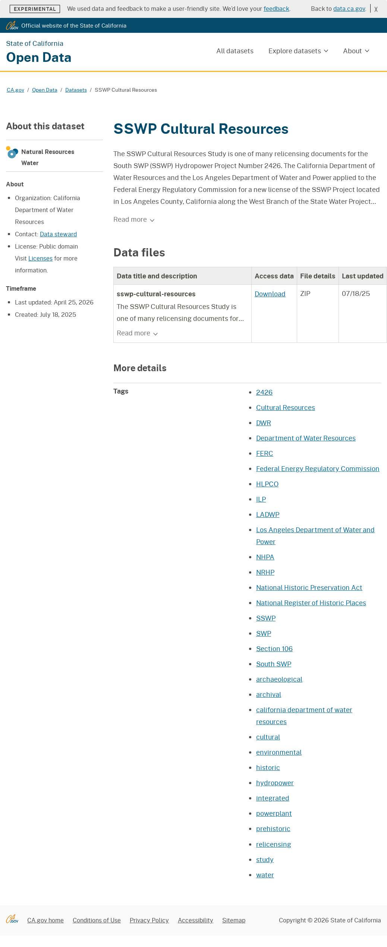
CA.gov (15, 90)
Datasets (76, 90)
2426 (264, 392)
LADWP (267, 514)
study (265, 859)
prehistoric (273, 828)
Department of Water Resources (306, 438)
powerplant (274, 813)
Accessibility (195, 920)
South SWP (273, 664)
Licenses (40, 258)
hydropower (275, 782)
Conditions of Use (97, 920)
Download (270, 294)
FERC (264, 453)
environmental (279, 752)
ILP (261, 499)
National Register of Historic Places (311, 602)
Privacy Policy (149, 920)
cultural (268, 737)
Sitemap (233, 920)
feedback (276, 8)
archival (268, 694)
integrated (272, 798)
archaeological (279, 679)
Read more (134, 219)
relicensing (273, 844)
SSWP (266, 618)
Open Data (44, 90)
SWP (263, 633)
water (265, 875)
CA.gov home (45, 920)
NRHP (265, 572)
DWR (263, 422)
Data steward (58, 234)
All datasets (235, 51)
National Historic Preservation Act (309, 587)
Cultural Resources (285, 407)
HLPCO (267, 484)
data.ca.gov (349, 8)
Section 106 (274, 648)
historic (268, 767)
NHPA (265, 557)
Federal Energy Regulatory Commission (318, 468)
